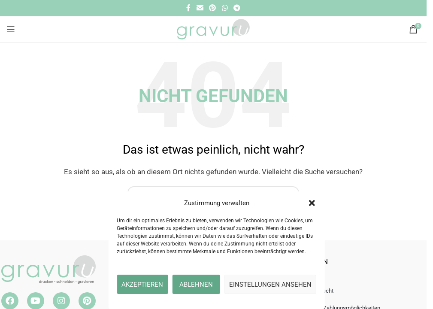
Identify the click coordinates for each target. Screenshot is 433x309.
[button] (312, 203)
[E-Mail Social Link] (200, 8)
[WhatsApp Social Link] (224, 8)
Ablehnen (196, 284)
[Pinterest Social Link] (212, 8)
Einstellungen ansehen (270, 284)
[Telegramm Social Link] (236, 8)
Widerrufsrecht (315, 291)
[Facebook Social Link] (188, 8)
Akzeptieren (142, 284)
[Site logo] (213, 29)
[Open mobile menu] (10, 29)
